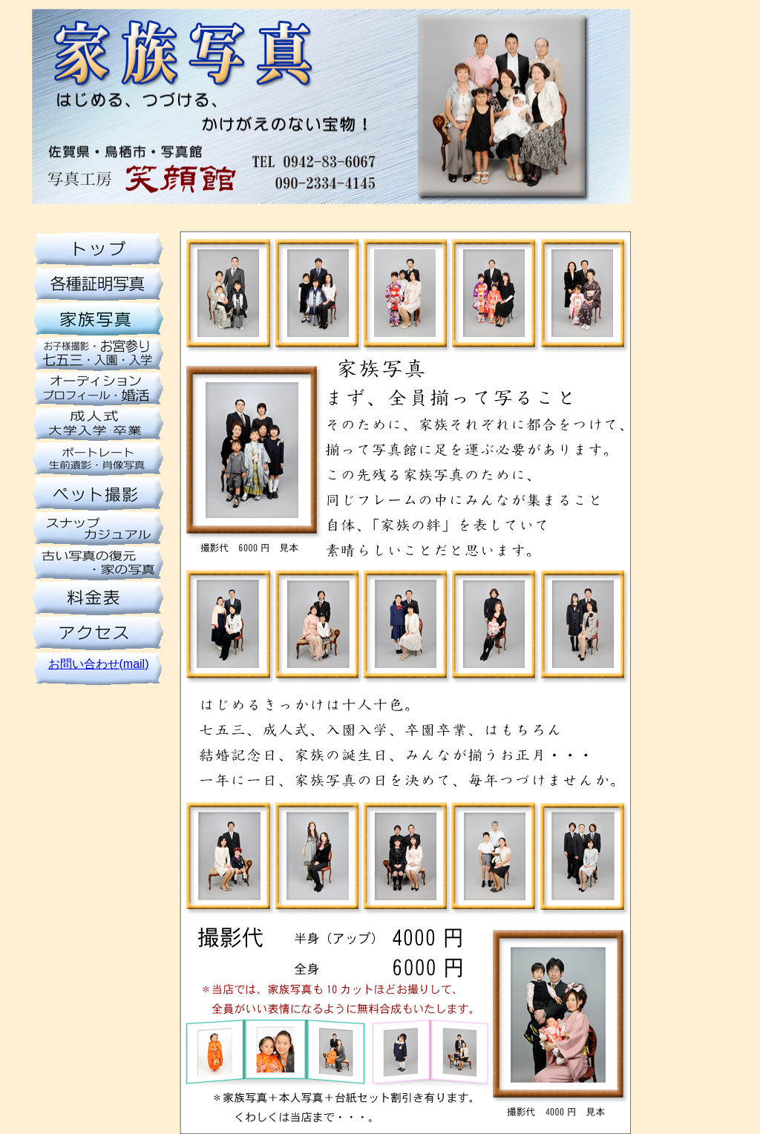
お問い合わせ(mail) (98, 664)
